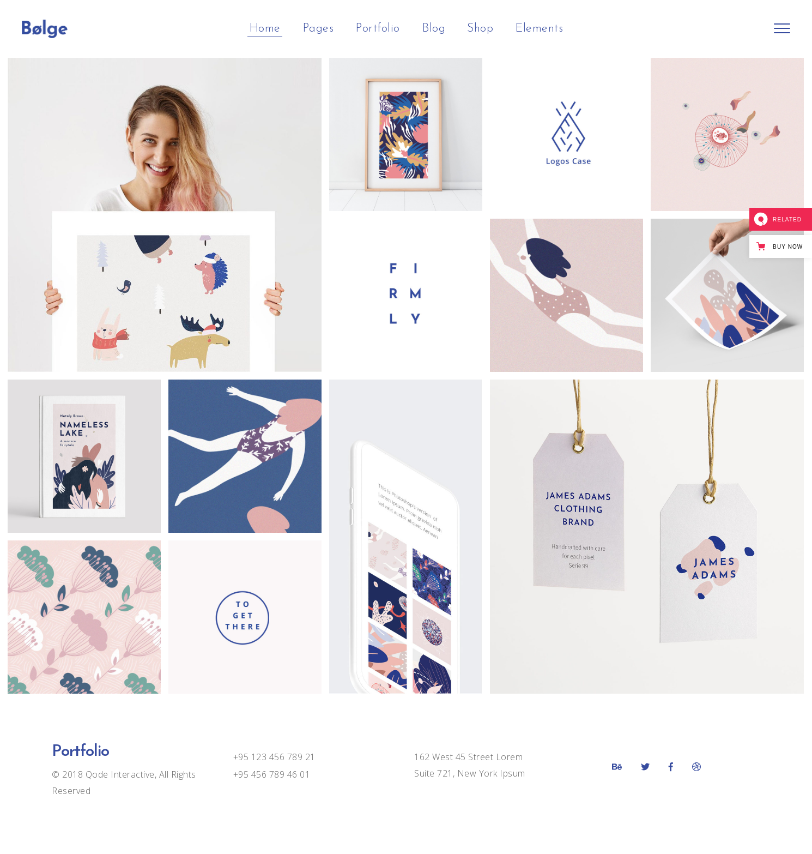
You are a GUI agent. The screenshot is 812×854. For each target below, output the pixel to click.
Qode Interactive (119, 774)
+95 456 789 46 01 (272, 774)
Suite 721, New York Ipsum (469, 773)
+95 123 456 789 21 (274, 757)
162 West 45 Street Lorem (468, 757)
